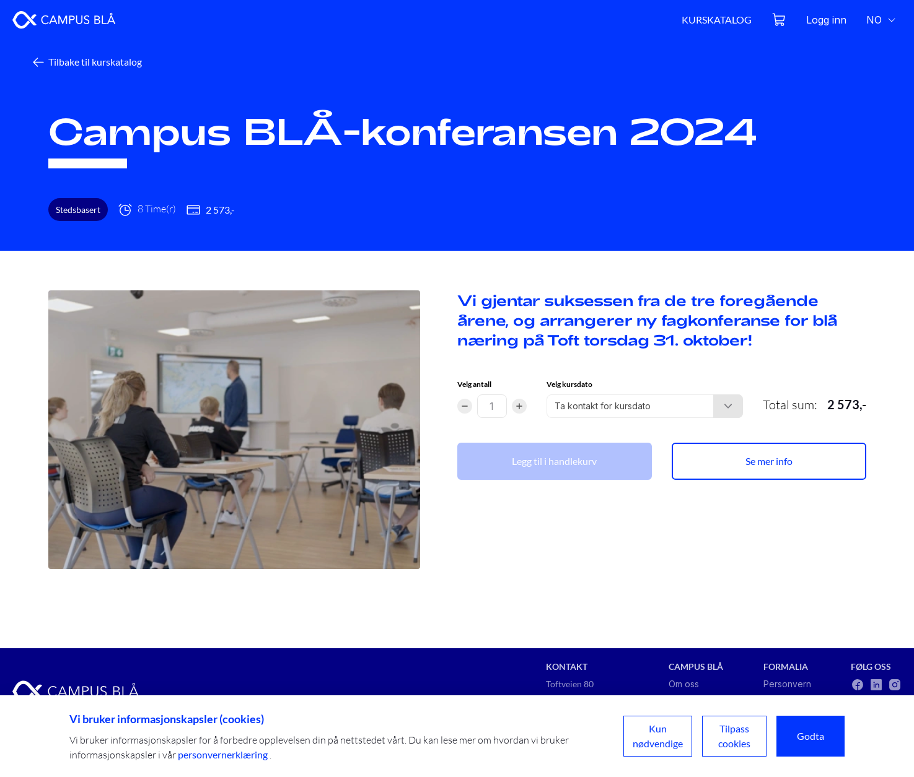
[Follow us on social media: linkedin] (876, 685)
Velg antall (474, 384)
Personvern (787, 684)
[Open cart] (778, 19)
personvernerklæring (224, 754)
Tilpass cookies (734, 736)
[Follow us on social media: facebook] (857, 685)
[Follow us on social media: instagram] (895, 685)
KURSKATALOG (717, 19)
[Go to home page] (64, 19)
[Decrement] (464, 406)
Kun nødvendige (658, 736)
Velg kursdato (569, 384)
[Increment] (519, 406)
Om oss (684, 684)
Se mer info (769, 461)
